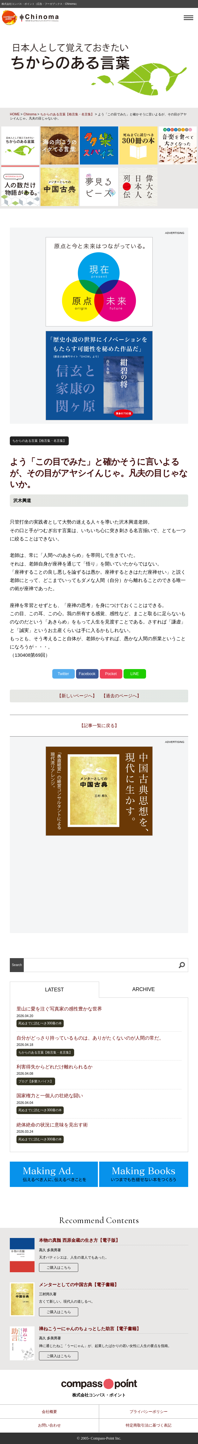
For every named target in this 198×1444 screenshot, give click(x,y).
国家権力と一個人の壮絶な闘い (49, 1095)
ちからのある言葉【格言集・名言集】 (67, 114)
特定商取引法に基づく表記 (148, 1425)
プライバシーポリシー (149, 1411)
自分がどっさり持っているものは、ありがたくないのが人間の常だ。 (90, 1038)
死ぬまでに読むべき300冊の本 (40, 1023)
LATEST (54, 989)
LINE (135, 674)
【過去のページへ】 (121, 695)
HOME (15, 114)
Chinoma (29, 114)
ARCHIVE (143, 989)
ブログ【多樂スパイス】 (35, 1081)
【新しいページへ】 (77, 695)
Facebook (87, 674)
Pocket (111, 674)
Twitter (63, 674)
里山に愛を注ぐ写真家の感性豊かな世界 (59, 1008)
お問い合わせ (49, 1425)
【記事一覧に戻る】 (99, 725)
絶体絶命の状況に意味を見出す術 (52, 1124)
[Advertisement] (99, 885)
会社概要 (49, 1411)
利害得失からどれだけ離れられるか (54, 1066)
